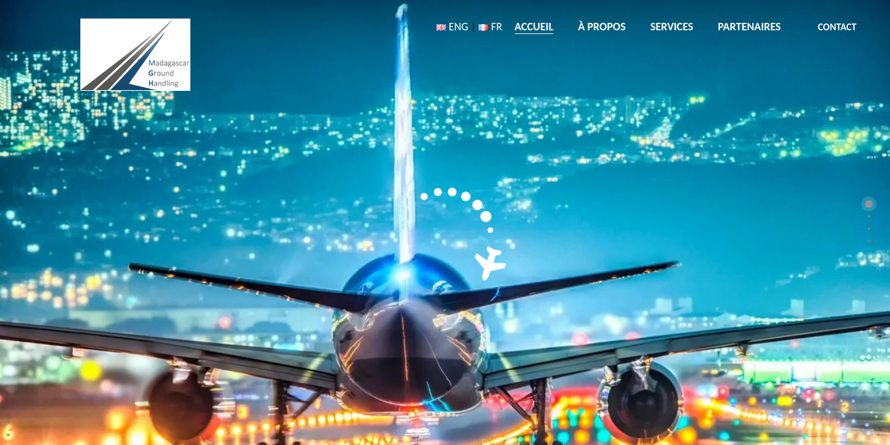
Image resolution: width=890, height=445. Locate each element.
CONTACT (837, 27)
